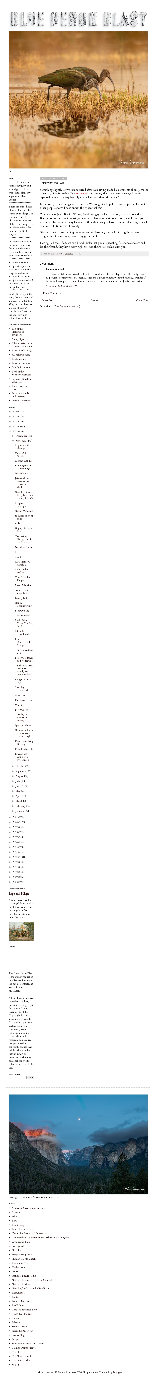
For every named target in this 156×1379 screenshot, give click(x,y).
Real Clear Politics (22, 1314)
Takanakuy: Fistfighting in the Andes (23, 539)
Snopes (15, 1339)
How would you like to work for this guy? (24, 733)
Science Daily (19, 1326)
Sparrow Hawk (23, 725)
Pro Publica (18, 1305)
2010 (15, 872)
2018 (15, 832)
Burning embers (21, 363)
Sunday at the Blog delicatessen (22, 395)
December (22, 436)
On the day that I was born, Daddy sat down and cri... (24, 670)
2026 (15, 411)
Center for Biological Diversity (29, 1233)
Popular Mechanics (22, 1301)
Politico (16, 1297)
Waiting (19, 705)
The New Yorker (21, 1360)
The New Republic (22, 1356)
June (18, 786)
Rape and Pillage (19, 894)
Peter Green (21, 709)
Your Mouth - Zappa (22, 579)
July (18, 781)
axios (14, 1216)
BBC (14, 1220)
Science (16, 1322)
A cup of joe (18, 339)
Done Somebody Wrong (24, 742)
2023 (15, 426)
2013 (15, 857)
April (19, 796)
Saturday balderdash (21, 689)
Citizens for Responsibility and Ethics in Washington (40, 1237)
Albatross (20, 695)
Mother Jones (19, 1267)
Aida (17, 523)
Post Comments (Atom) (67, 306)
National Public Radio (24, 1275)
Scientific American (22, 1331)
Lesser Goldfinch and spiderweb (24, 659)
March (19, 801)
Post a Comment (52, 293)
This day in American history (21, 717)
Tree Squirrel (22, 615)
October (20, 766)
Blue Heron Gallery (23, 1229)
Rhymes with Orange (22, 446)
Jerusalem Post (20, 1263)
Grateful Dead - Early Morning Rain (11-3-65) (24, 495)
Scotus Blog (18, 1335)
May (18, 791)
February (21, 806)
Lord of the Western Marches (21, 373)
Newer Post (47, 300)
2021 (15, 817)
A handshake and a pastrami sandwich (22, 345)
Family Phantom (21, 367)
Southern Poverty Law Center (28, 1343)
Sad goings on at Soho (24, 517)
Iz (16, 552)
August (20, 776)
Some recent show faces (22, 591)
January (20, 811)
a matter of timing (22, 350)
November (22, 441)
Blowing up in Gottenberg (23, 467)
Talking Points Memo (24, 1347)
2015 (15, 847)
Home (94, 300)
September (22, 771)
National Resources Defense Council (32, 1280)
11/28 (18, 557)
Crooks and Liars (21, 1242)
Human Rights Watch (24, 1258)
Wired (15, 1364)
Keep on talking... (20, 504)
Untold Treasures (21, 400)
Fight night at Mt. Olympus (21, 380)
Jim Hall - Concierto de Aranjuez (23, 642)
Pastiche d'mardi (24, 749)
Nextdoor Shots (23, 547)
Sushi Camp (21, 473)
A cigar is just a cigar (23, 681)
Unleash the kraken (21, 571)
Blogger (117, 1372)
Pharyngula (18, 1292)
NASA (15, 1271)
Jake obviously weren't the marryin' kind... (23, 483)
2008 (15, 882)
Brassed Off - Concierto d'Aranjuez (22, 757)
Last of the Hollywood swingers (18, 331)
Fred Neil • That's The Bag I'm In (24, 623)
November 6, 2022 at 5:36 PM (61, 286)
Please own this (23, 700)
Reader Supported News (25, 1309)
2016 (15, 842)
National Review (21, 1284)
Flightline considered (22, 633)
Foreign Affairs (20, 1246)
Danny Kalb (21, 598)
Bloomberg (18, 1225)
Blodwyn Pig (22, 610)
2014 (15, 852)
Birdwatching (19, 359)
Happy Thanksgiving (23, 604)
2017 (15, 837)
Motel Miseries (23, 585)
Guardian (17, 1250)
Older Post (142, 300)
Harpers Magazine (22, 1254)
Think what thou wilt (24, 651)
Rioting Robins (23, 460)
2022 (15, 431)
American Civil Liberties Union (29, 1208)
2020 (15, 822)
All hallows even (21, 354)
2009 (15, 877)
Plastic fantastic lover (20, 387)
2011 (15, 867)
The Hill (16, 1352)
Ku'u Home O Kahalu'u (22, 563)
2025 (15, 416)
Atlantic (16, 1212)
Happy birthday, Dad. (24, 530)
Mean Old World (20, 454)
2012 (15, 862)
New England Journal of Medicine (30, 1288)
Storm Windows (24, 511)
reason (15, 1318)
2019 (15, 827)
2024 (15, 421)
